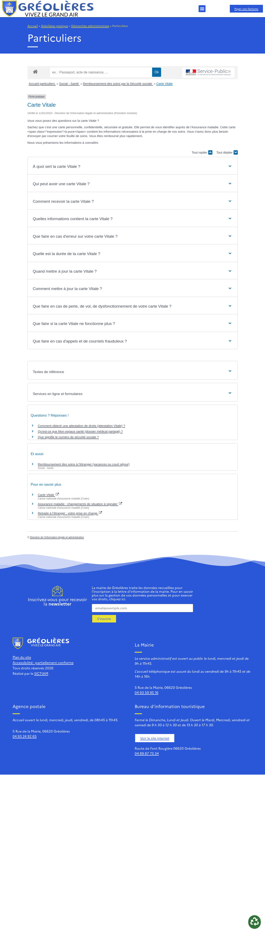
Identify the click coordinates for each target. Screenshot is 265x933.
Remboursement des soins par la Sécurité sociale (118, 83)
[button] (202, 8)
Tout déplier (227, 152)
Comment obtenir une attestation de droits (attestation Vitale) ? (81, 425)
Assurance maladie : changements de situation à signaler (80, 504)
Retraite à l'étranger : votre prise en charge (70, 513)
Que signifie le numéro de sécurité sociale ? (68, 437)
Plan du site (22, 657)
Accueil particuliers (42, 83)
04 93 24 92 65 (25, 736)
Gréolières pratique (54, 26)
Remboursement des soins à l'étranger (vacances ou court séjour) (84, 464)
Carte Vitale (164, 83)
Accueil (32, 26)
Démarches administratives (90, 26)
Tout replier (202, 152)
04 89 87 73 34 (147, 753)
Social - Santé (69, 83)
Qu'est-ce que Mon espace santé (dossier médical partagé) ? (80, 431)
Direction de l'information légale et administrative (57, 537)
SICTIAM (41, 673)
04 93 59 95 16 (146, 692)
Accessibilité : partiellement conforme (43, 662)
